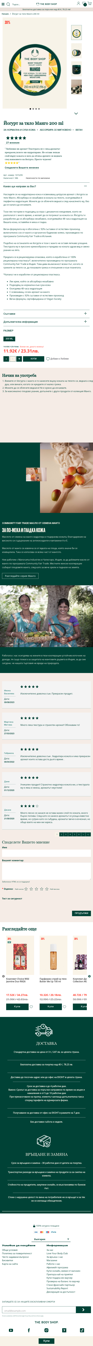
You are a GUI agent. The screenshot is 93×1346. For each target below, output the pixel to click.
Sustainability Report (57, 1288)
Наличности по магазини (38, 178)
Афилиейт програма (57, 1267)
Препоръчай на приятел (60, 1274)
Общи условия (10, 1249)
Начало (5, 14)
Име (4, 847)
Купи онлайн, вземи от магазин (63, 1270)
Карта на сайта (10, 1263)
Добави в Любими (57, 359)
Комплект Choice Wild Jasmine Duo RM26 (17, 980)
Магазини (52, 1260)
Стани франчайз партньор (61, 1284)
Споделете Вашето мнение (22, 167)
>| (88, 834)
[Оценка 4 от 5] (41, 889)
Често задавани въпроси (15, 1256)
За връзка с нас (55, 1256)
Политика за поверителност (17, 1253)
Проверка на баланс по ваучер (63, 1281)
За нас (50, 1249)
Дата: (7, 698)
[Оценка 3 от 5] (36, 889)
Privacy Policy (28, 1316)
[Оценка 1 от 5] (26, 889)
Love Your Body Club (57, 1253)
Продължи (81, 913)
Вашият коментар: (13, 860)
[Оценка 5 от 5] (46, 889)
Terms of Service (37, 1316)
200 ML (9, 339)
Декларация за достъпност (61, 1291)
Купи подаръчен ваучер (59, 1277)
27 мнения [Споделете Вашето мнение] (12, 142)
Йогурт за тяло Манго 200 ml (25, 14)
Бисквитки (7, 1260)
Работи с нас (53, 1263)
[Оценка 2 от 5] (31, 889)
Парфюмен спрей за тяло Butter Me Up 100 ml (53, 980)
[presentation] (23, 914)
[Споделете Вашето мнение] (15, 138)
